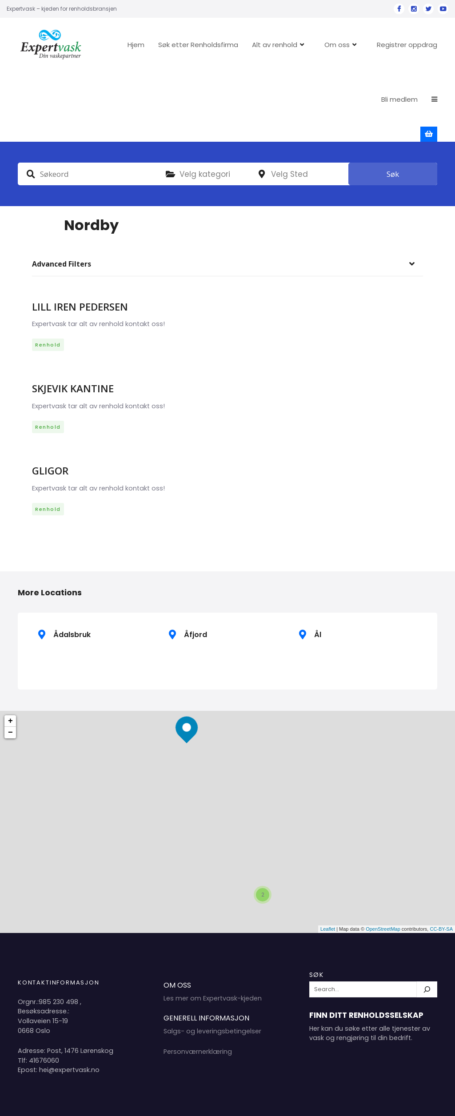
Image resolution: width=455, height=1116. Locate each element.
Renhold (48, 275)
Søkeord (31, 104)
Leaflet (327, 859)
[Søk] (427, 920)
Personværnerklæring (198, 982)
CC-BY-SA (441, 859)
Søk (393, 105)
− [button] (10, 663)
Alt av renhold (303, 44)
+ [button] (10, 651)
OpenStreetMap (383, 859)
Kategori (170, 105)
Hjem (164, 44)
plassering (262, 105)
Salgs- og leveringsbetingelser (212, 961)
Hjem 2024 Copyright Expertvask (346, 1102)
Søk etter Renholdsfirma (227, 44)
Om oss (366, 44)
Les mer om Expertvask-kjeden (213, 929)
